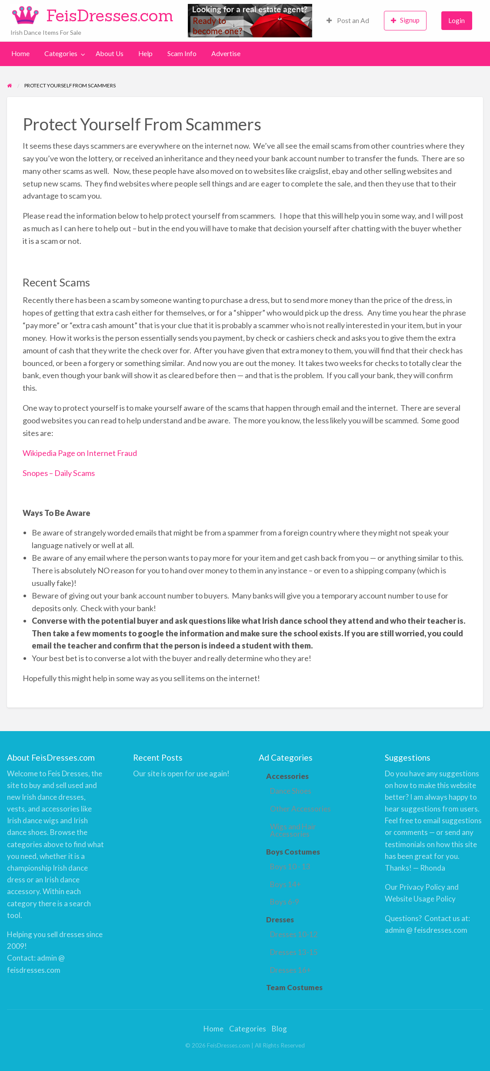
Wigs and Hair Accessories (293, 830)
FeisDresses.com (109, 15)
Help (145, 53)
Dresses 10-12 (294, 934)
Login (456, 20)
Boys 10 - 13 (290, 866)
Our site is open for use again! (181, 773)
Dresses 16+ (290, 970)
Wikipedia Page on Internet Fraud (80, 453)
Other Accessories (300, 808)
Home (20, 53)
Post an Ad (348, 20)
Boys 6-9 (284, 901)
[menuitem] (348, 21)
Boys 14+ (285, 884)
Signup (405, 20)
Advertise (225, 53)
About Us (109, 53)
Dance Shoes (290, 790)
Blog (279, 1028)
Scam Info (182, 53)
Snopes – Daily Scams (59, 473)
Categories (60, 53)
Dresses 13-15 (294, 952)
